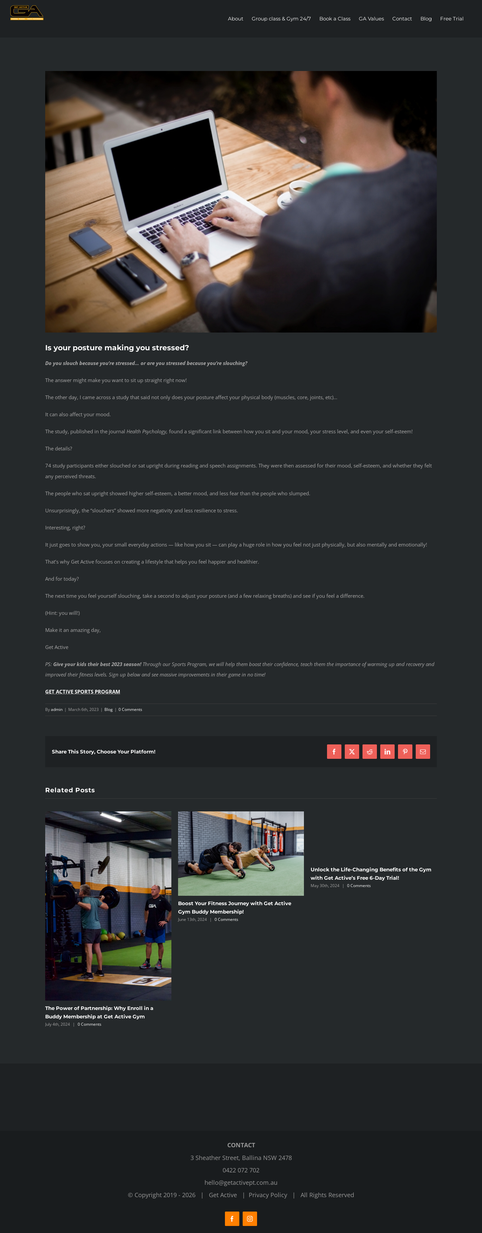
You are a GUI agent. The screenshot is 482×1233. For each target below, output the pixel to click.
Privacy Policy (268, 1195)
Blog (108, 709)
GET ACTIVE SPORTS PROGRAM (82, 691)
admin (57, 709)
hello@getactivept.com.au (241, 1182)
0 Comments (130, 709)
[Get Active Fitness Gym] (241, 202)
